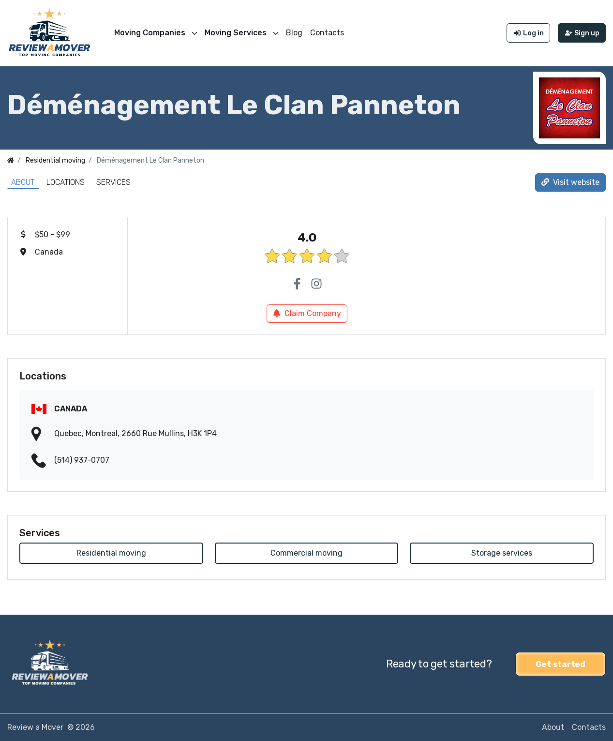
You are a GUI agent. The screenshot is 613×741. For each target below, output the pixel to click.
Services (113, 182)
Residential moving (111, 553)
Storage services (501, 553)
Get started (560, 664)
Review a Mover (35, 727)
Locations (65, 182)
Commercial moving (306, 553)
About (23, 182)
